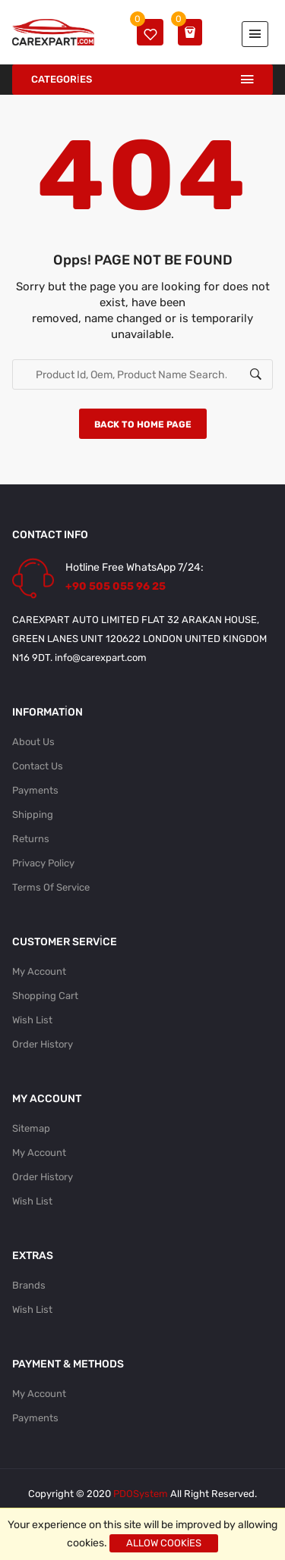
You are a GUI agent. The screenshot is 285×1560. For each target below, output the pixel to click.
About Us (33, 741)
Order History (42, 1044)
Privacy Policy (43, 863)
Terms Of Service (51, 887)
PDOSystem (140, 1493)
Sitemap (31, 1128)
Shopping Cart (45, 995)
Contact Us (37, 766)
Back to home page (143, 424)
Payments (35, 790)
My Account (39, 971)
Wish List (32, 1020)
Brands (29, 1285)
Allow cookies (164, 1543)
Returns (30, 838)
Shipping (32, 814)
